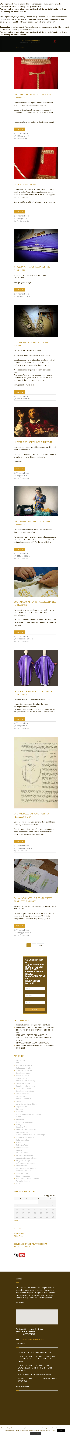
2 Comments (22, 138)
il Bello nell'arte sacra (24, 1122)
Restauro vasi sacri (23, 1171)
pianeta (19, 1150)
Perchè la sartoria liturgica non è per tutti (33, 1025)
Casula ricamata (22, 1093)
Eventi (18, 1117)
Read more (19, 129)
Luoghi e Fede (21, 1127)
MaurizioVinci (19, 1233)
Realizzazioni (21, 1165)
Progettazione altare (24, 1155)
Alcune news (21, 1060)
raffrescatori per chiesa (25, 1163)
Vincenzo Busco (22, 133)
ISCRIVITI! (35, 1009)
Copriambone (21, 1106)
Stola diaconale (22, 1173)
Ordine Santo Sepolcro (25, 1137)
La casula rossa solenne (25, 184)
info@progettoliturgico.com (33, 1339)
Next (41, 945)
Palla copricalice (22, 1140)
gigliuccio (20, 1119)
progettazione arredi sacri (26, 1158)
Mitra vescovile (22, 1132)
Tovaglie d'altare (23, 1181)
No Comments (23, 221)
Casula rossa (21, 1096)
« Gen (16, 1220)
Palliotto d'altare (23, 1145)
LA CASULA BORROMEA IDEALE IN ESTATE (33, 442)
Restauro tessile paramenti (27, 1168)
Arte (18, 1063)
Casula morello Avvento (25, 1086)
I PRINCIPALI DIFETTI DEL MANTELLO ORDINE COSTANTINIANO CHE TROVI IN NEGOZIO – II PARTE (35, 1030)
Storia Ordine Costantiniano (27, 1178)
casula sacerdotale (23, 1099)
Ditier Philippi (19, 1236)
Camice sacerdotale (24, 1070)
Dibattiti (19, 1111)
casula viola (20, 1101)
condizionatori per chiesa (26, 1104)
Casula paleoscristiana (25, 1091)
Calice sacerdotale (23, 1068)
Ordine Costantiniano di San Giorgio (30, 1135)
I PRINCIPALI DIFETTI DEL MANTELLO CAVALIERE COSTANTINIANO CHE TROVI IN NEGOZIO (34, 1037)
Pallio (18, 1142)
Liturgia (19, 1124)
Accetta (61, 1431)
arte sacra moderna (24, 1065)
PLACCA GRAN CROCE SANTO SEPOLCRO (32, 1043)
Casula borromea (23, 1073)
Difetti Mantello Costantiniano (28, 1114)
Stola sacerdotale (23, 1176)
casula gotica (21, 1078)
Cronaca (19, 1109)
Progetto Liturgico (23, 1160)
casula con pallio (22, 1075)
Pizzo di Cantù (22, 1153)
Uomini (19, 1183)
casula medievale (23, 1083)
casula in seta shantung (25, 1081)
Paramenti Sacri (22, 1147)
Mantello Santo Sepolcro (26, 1129)
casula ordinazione (23, 1088)
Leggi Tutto (35, 1434)
